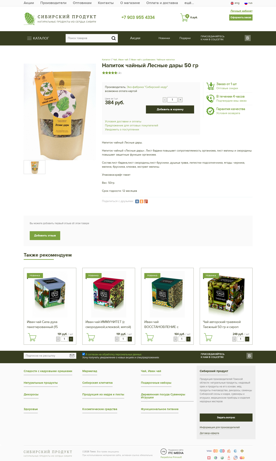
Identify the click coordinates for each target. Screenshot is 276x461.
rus (248, 3)
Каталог (106, 59)
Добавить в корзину (170, 109)
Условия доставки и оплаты (123, 121)
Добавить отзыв (45, 235)
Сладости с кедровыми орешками (48, 371)
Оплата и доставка (162, 3)
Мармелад (89, 371)
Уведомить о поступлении (122, 129)
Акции (29, 3)
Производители (53, 3)
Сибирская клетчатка (97, 383)
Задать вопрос (226, 417)
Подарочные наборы (156, 383)
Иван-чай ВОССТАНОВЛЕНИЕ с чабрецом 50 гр (161, 325)
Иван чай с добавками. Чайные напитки (153, 59)
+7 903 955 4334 (138, 17)
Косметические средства (99, 409)
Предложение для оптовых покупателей (131, 125)
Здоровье (31, 409)
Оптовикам (82, 3)
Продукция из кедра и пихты (103, 394)
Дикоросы (31, 394)
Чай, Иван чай (120, 59)
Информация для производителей (220, 427)
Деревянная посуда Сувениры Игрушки (163, 396)
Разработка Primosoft (171, 457)
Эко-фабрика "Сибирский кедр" (147, 87)
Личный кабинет (241, 10)
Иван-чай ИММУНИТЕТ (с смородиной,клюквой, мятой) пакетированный (108, 325)
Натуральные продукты (41, 383)
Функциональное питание (159, 409)
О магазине (130, 3)
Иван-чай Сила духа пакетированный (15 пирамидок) (42, 325)
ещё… (189, 3)
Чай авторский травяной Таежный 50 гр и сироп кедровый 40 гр (222, 325)
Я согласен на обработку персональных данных (113, 354)
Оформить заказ (240, 17)
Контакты (106, 3)
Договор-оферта (209, 433)
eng (235, 3)
